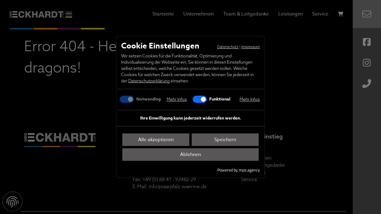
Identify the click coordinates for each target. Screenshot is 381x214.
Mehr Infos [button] (177, 99)
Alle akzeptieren (156, 139)
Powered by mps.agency (238, 170)
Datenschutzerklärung (149, 81)
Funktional (219, 99)
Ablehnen (190, 154)
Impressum (250, 47)
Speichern (225, 139)
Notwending (148, 99)
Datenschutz (227, 47)
